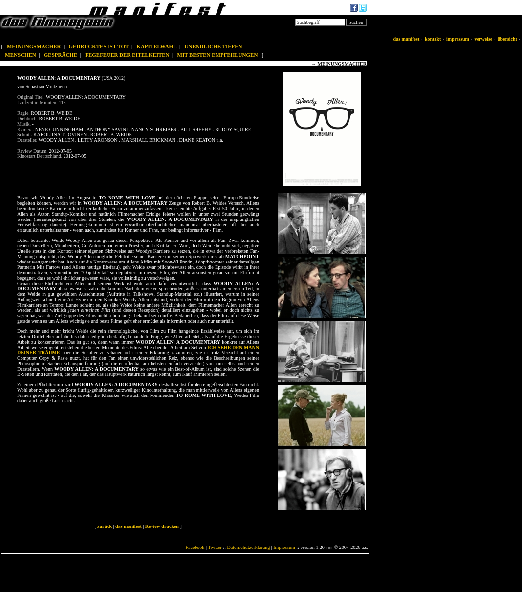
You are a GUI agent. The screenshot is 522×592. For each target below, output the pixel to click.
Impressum (284, 547)
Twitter (215, 547)
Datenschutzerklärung (248, 547)
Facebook (194, 547)
